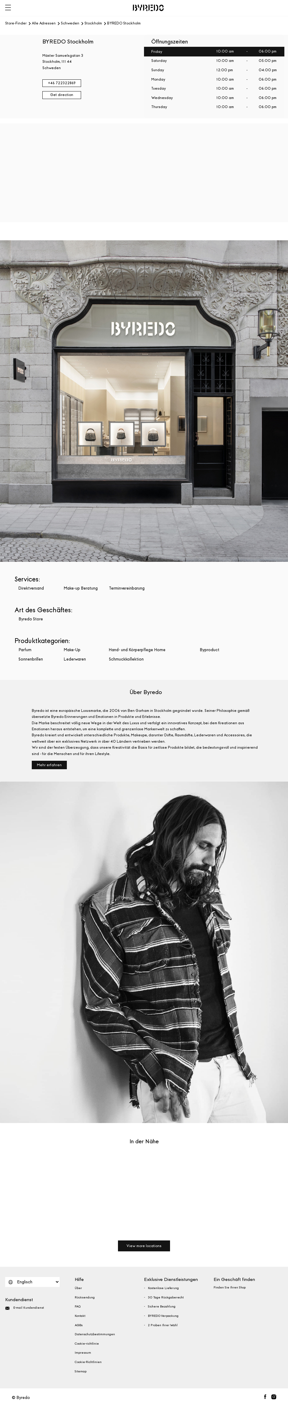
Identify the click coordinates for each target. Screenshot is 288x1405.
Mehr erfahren (49, 765)
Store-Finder (16, 23)
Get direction (61, 95)
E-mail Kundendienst (24, 1308)
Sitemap (81, 1371)
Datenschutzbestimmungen (95, 1334)
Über (78, 1288)
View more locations (144, 1246)
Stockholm (93, 23)
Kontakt (80, 1316)
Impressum (83, 1353)
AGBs (79, 1325)
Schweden (70, 23)
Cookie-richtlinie (87, 1344)
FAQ (77, 1306)
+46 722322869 (62, 83)
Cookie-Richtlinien (88, 1362)
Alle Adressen (44, 23)
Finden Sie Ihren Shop (230, 1287)
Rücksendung (85, 1297)
